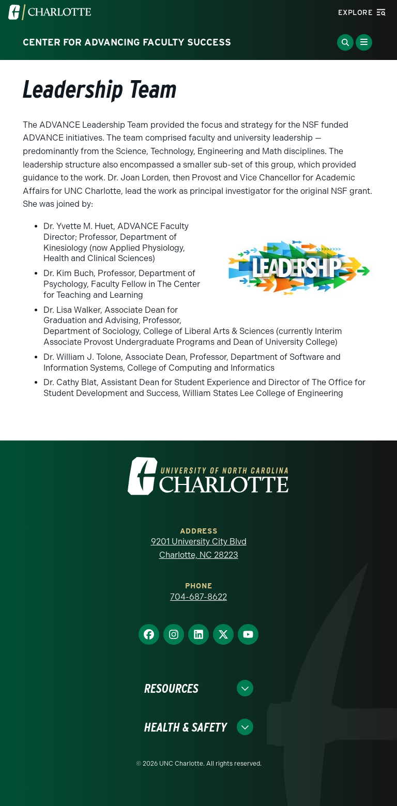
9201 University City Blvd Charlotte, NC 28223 (199, 548)
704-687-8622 (198, 597)
